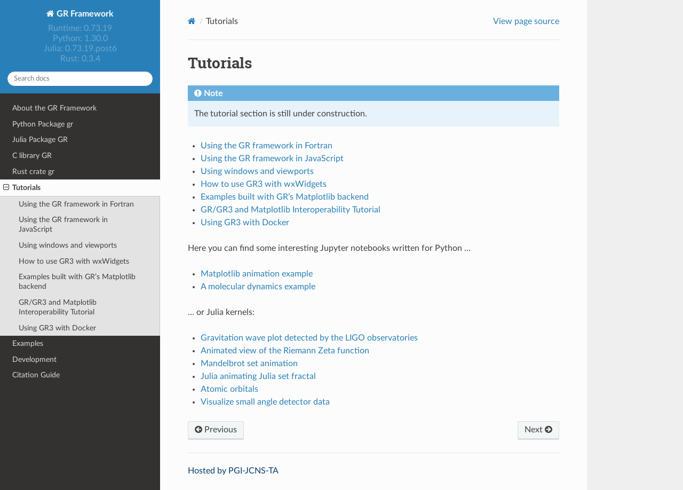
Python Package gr (42, 124)
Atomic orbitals (229, 389)
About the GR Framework (54, 108)
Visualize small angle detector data (265, 402)
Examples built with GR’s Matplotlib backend (77, 281)
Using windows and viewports (68, 245)
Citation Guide (36, 375)
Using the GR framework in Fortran (76, 204)
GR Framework (84, 14)
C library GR (32, 156)
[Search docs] (80, 78)
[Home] (192, 21)
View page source (526, 21)
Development (34, 359)
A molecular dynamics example (258, 286)
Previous (216, 429)
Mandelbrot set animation (249, 363)
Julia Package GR (40, 140)
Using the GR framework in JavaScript (63, 224)
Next (538, 429)
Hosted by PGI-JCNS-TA (233, 471)
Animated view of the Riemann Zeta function (285, 350)
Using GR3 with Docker (57, 328)
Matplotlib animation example (257, 274)
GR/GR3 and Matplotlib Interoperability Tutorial (58, 307)
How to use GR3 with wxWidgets (74, 261)
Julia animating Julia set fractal (258, 376)
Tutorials (22, 188)
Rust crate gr (33, 172)
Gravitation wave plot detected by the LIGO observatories (309, 338)
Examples (27, 343)
